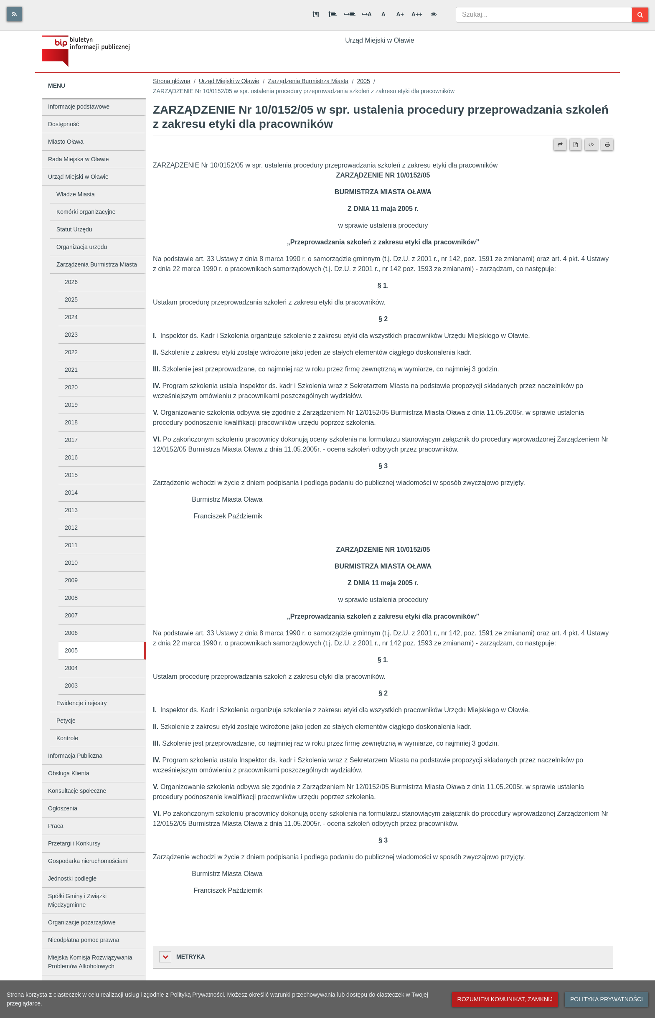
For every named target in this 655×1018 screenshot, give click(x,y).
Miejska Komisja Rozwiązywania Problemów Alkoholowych (90, 962)
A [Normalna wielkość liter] (383, 14)
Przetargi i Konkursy (74, 843)
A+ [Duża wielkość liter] (400, 14)
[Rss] (14, 14)
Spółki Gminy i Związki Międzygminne (77, 900)
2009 (71, 580)
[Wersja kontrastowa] (433, 14)
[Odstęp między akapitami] (315, 14)
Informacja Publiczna (75, 755)
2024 (71, 317)
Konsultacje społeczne (77, 790)
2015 (71, 475)
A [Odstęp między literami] (367, 14)
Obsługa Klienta (68, 773)
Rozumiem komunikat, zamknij (505, 999)
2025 (71, 299)
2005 (71, 650)
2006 (71, 633)
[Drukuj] (607, 144)
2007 (71, 615)
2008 (71, 597)
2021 (71, 369)
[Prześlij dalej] (560, 144)
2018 (71, 422)
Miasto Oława (66, 141)
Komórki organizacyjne (86, 211)
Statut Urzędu (74, 229)
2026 (71, 282)
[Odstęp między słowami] (349, 14)
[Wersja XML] (591, 144)
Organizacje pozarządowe (82, 922)
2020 (71, 387)
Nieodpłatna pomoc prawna (83, 940)
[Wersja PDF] (575, 144)
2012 (71, 527)
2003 (71, 685)
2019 (71, 404)
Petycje (66, 720)
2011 (71, 545)
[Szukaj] (640, 15)
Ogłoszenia (62, 808)
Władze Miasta (75, 194)
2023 (71, 334)
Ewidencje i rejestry (81, 703)
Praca (55, 826)
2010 (71, 562)
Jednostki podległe (72, 878)
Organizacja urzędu (81, 247)
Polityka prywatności (606, 999)
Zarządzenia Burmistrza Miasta (96, 264)
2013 (71, 510)
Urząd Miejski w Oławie (78, 176)
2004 (71, 668)
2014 (71, 492)
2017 (71, 440)
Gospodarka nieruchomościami (88, 861)
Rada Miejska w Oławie (78, 159)
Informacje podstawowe (78, 106)
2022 (71, 352)
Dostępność (63, 124)
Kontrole (67, 738)
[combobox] (544, 14)
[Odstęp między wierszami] (332, 14)
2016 (71, 457)
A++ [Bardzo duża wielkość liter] (416, 14)
